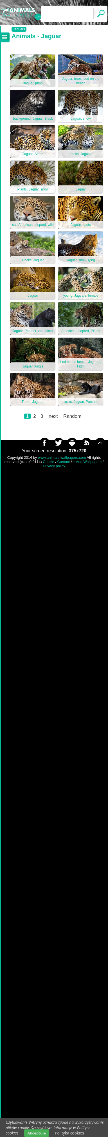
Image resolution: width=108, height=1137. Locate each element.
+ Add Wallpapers (87, 462)
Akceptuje (37, 1133)
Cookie (48, 462)
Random (72, 416)
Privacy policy (54, 466)
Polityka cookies (69, 1133)
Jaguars (19, 29)
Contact (63, 462)
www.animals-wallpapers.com (62, 457)
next (53, 416)
